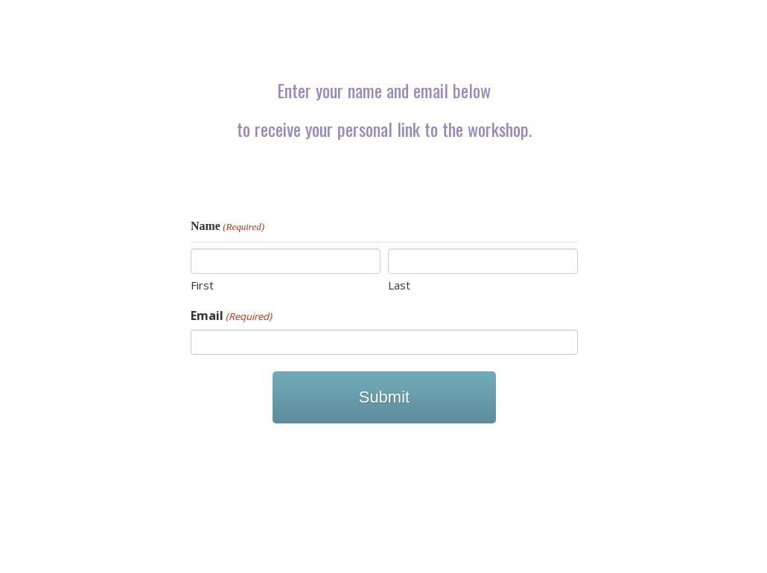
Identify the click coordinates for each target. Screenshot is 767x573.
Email (231, 316)
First (202, 285)
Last (399, 285)
